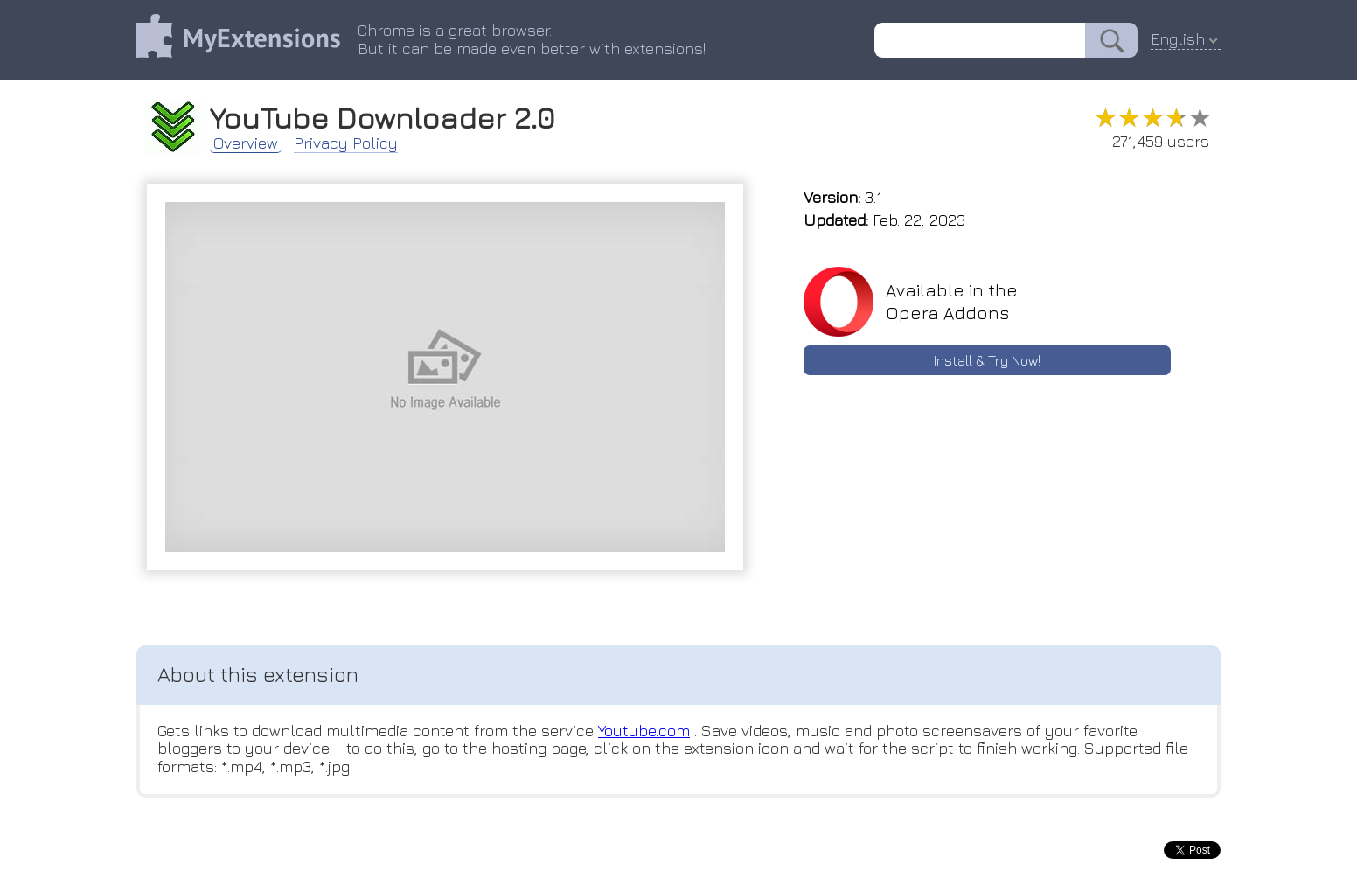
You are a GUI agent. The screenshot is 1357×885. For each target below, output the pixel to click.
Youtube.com (644, 730)
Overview (245, 143)
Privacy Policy (346, 143)
